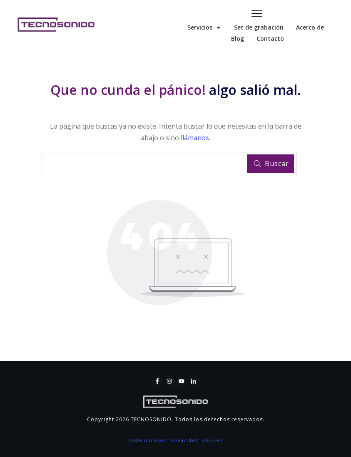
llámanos (195, 137)
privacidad (184, 440)
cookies (213, 440)
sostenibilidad (147, 440)
